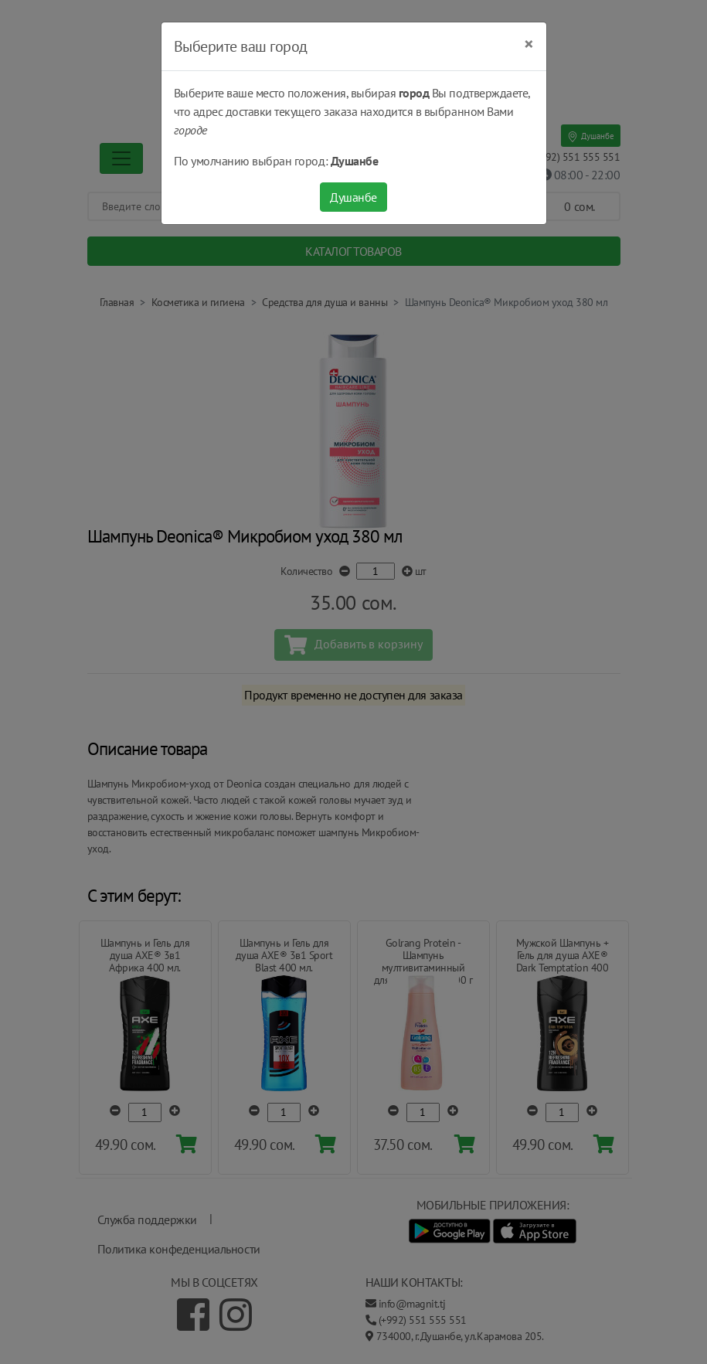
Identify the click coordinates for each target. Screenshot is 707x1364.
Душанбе (353, 197)
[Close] (529, 44)
